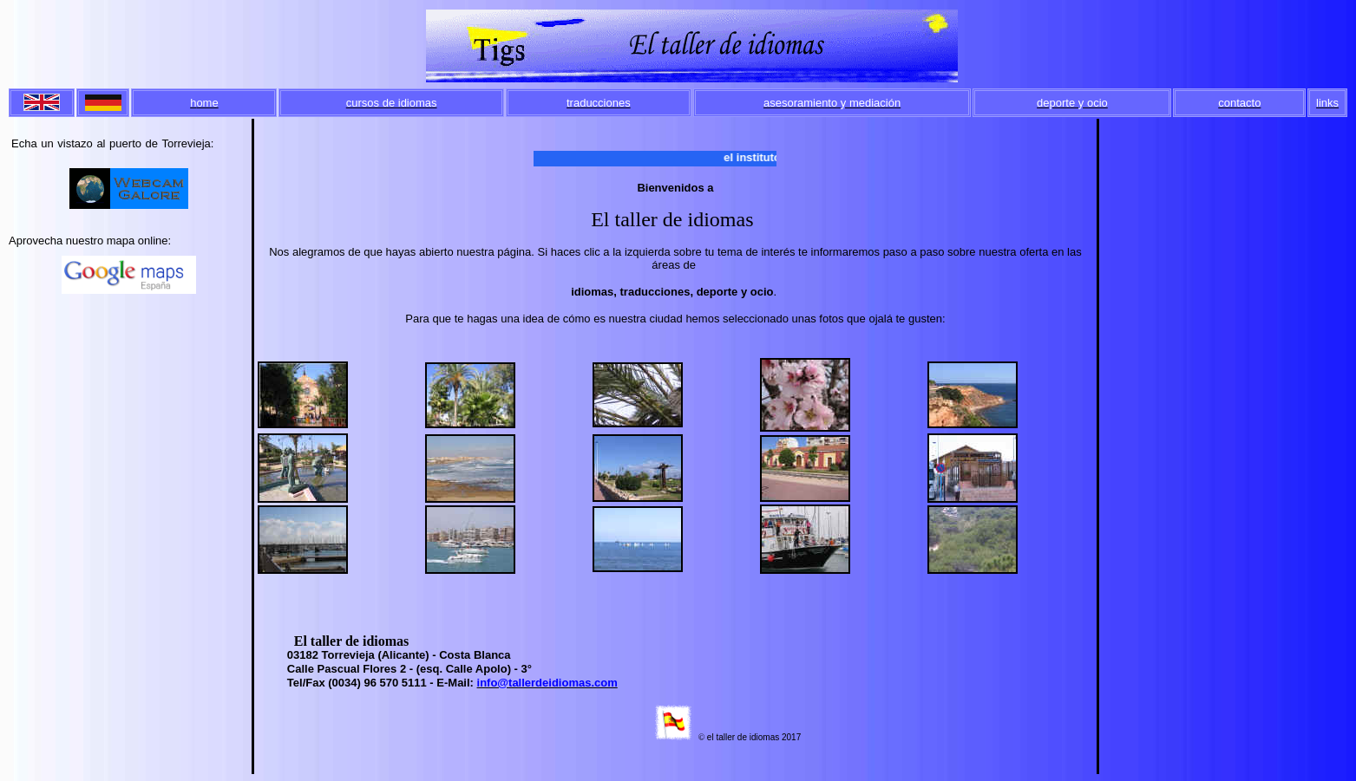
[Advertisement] (129, 364)
